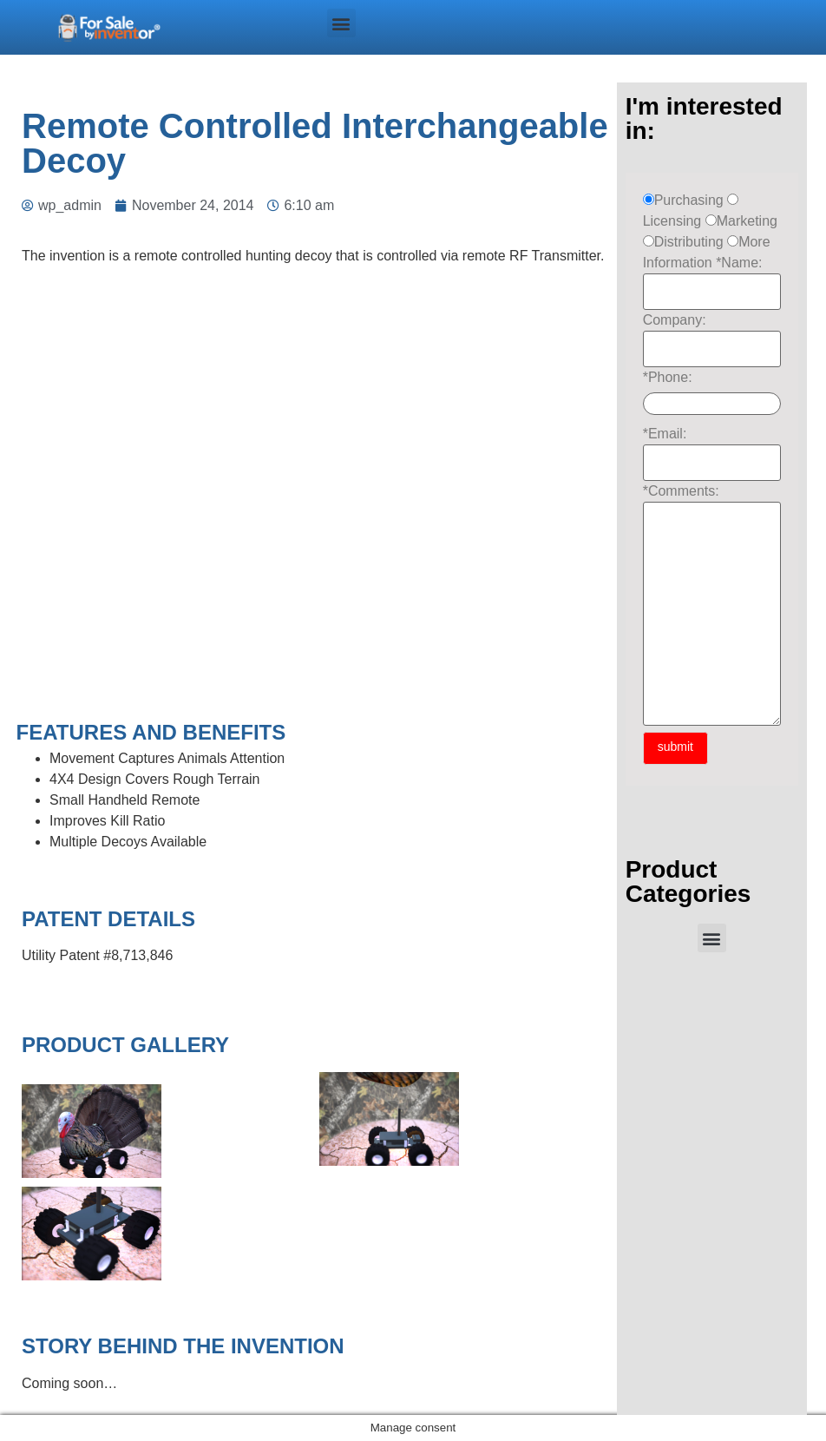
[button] (341, 23)
